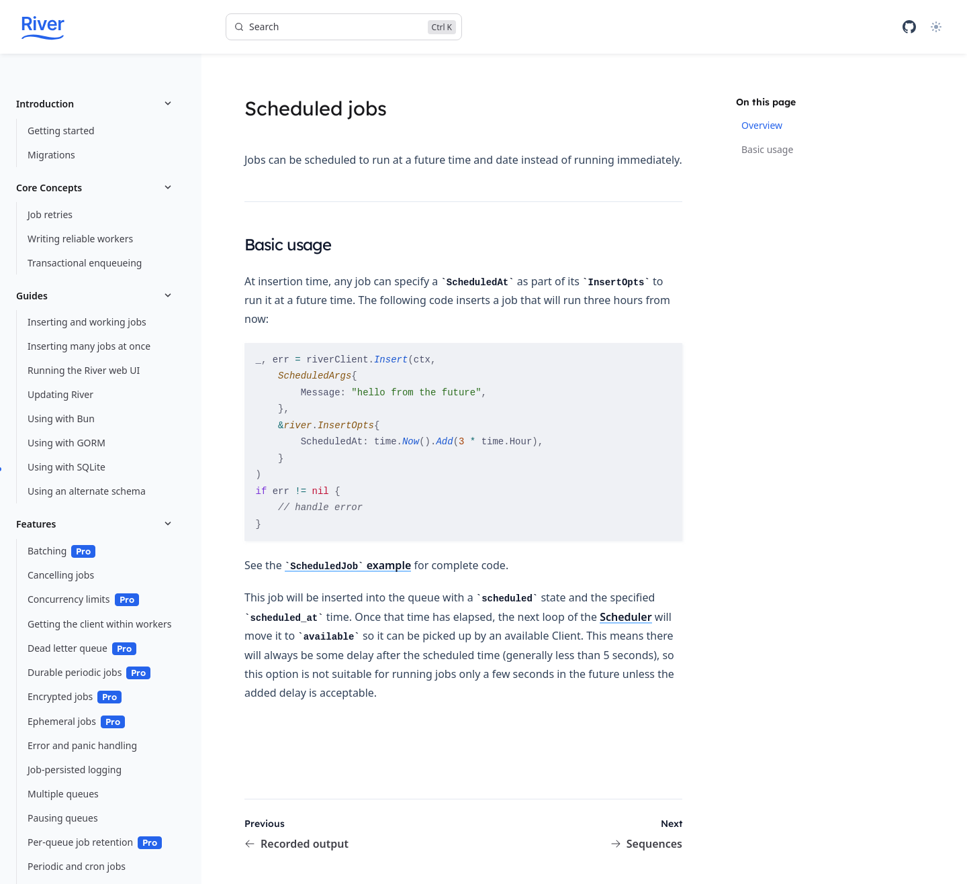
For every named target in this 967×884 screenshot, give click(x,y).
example (348, 565)
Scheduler (625, 616)
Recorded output (296, 843)
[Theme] (936, 26)
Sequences (646, 843)
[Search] (344, 26)
